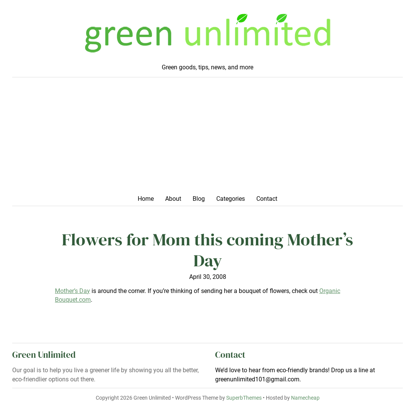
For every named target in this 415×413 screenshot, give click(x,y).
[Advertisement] (207, 138)
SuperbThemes (244, 398)
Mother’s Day (72, 291)
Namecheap (305, 398)
